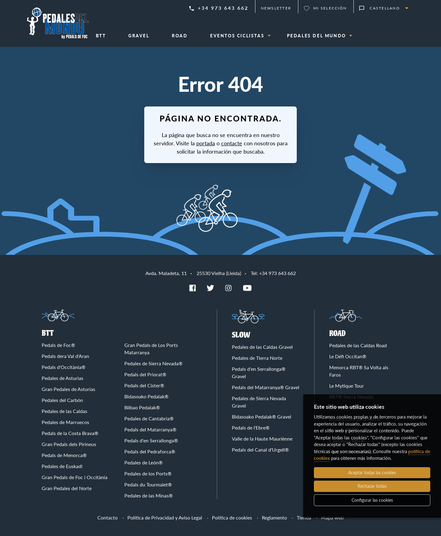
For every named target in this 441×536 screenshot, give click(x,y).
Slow (241, 335)
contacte (231, 143)
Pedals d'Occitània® (63, 367)
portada (205, 143)
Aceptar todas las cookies (372, 472)
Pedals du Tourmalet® (148, 484)
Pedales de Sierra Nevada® (153, 363)
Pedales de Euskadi (62, 466)
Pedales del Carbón (62, 400)
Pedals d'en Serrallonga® (151, 440)
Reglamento (274, 517)
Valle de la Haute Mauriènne (262, 438)
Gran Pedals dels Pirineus (69, 444)
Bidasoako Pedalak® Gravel (261, 416)
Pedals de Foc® (58, 345)
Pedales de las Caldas (64, 411)
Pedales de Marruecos (65, 422)
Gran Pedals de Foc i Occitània (74, 477)
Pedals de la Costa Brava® (70, 433)
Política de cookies (232, 517)
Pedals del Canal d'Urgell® (260, 449)
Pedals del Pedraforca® (149, 451)
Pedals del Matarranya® (150, 429)
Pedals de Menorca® (64, 455)
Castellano (384, 8)
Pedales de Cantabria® (149, 418)
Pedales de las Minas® (148, 495)
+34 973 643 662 (223, 8)
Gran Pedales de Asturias (68, 389)
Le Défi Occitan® (347, 356)
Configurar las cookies (372, 500)
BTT (48, 333)
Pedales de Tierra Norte (257, 358)
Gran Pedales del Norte (67, 488)
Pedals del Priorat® (145, 374)
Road (337, 333)
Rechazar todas (372, 486)
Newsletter (276, 8)
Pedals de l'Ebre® (251, 427)
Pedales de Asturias (62, 378)
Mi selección (330, 8)
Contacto (107, 517)
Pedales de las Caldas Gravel (262, 347)
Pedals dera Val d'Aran (65, 356)
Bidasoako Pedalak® (146, 396)
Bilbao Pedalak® (142, 407)
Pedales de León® (143, 462)
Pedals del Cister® (144, 385)
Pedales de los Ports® (148, 473)
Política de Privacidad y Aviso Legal (164, 517)
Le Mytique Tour (346, 386)
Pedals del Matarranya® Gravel (265, 387)
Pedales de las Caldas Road (358, 345)
